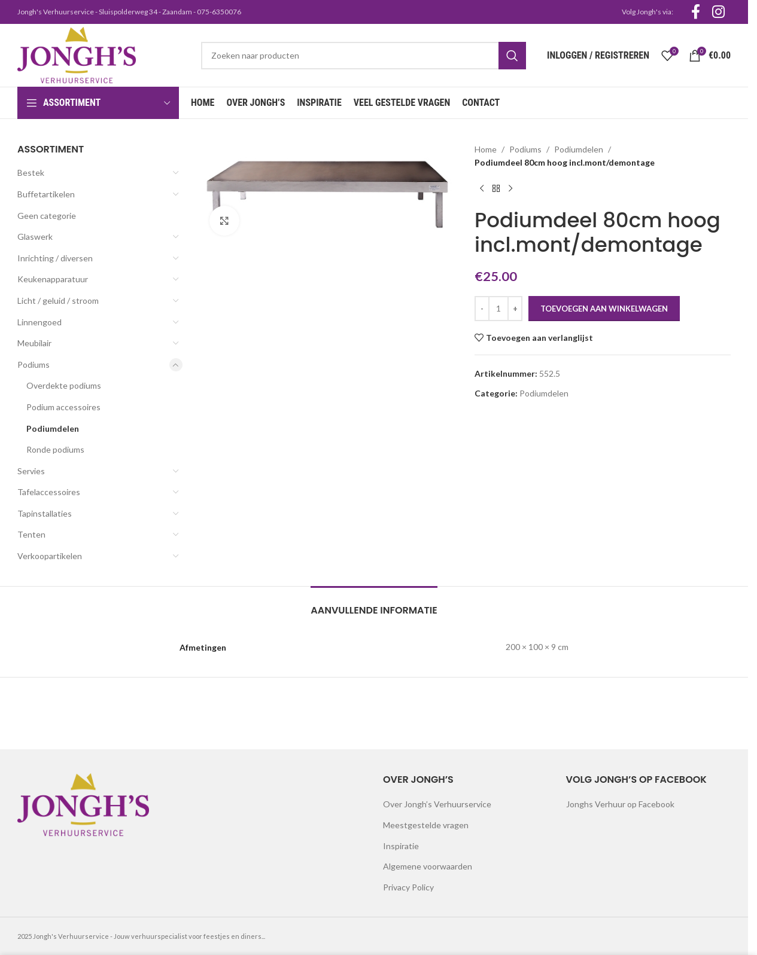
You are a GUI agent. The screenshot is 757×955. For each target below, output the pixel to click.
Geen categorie (46, 215)
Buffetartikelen (46, 194)
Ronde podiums (55, 449)
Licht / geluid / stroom (58, 300)
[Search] (363, 55)
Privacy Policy (408, 887)
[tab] (374, 604)
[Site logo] (76, 54)
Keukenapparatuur (52, 279)
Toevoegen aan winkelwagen (604, 308)
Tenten (31, 534)
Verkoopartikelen (49, 556)
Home (486, 149)
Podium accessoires (63, 407)
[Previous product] (482, 189)
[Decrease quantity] (482, 308)
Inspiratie (401, 846)
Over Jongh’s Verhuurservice (437, 804)
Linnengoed (39, 322)
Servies (31, 471)
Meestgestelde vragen (426, 825)
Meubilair (34, 343)
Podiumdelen (52, 428)
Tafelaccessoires (48, 492)
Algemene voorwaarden (427, 866)
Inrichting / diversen (55, 258)
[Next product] (510, 189)
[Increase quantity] (514, 308)
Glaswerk (35, 236)
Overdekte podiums (63, 385)
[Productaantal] (498, 308)
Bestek (30, 172)
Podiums (33, 364)
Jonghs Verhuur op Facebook (620, 804)
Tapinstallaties (44, 513)
